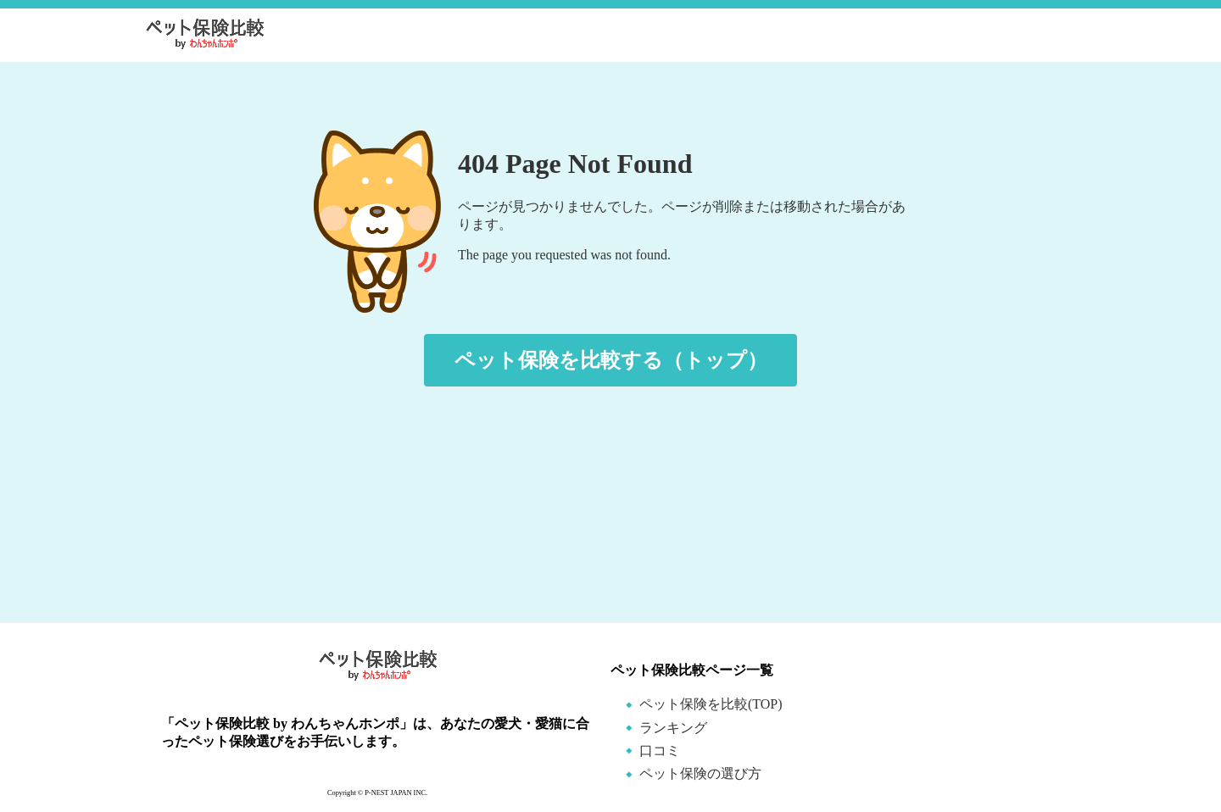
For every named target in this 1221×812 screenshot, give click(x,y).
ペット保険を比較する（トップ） (610, 360)
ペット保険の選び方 (700, 773)
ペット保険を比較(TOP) (711, 704)
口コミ (659, 750)
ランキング (673, 727)
